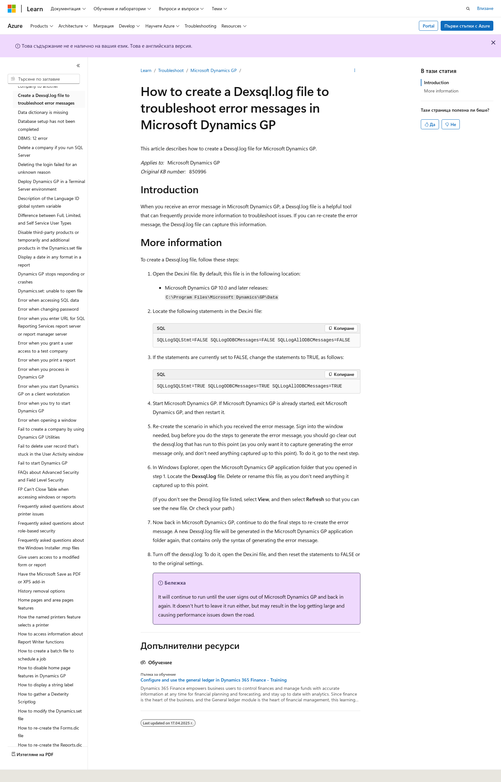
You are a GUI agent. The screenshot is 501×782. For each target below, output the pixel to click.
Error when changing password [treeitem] (48, 309)
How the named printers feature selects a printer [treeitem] (49, 621)
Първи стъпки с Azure (467, 26)
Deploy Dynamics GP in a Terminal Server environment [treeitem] (51, 185)
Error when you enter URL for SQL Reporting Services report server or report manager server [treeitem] (51, 326)
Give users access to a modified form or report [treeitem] (48, 561)
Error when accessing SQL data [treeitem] (48, 300)
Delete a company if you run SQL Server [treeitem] (50, 151)
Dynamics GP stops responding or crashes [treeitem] (51, 278)
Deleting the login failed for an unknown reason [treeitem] (47, 168)
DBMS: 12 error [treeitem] (33, 138)
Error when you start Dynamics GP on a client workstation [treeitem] (48, 390)
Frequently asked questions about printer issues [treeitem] (51, 510)
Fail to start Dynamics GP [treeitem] (42, 463)
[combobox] (44, 79)
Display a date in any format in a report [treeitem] (49, 261)
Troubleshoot (171, 70)
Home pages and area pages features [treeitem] (45, 604)
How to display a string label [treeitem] (45, 685)
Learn (146, 70)
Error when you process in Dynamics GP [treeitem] (43, 373)
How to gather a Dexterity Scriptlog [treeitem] (43, 698)
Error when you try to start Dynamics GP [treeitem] (44, 407)
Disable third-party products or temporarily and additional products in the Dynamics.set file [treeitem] (50, 240)
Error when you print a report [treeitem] (46, 360)
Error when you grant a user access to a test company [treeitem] (45, 347)
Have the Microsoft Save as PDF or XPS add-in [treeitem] (49, 578)
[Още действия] (354, 71)
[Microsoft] (12, 8)
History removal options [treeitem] (41, 591)
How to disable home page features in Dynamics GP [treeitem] (44, 672)
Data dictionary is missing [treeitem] (43, 112)
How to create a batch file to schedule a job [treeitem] (46, 655)
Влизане (485, 8)
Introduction (436, 82)
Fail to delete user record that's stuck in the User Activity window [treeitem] (50, 450)
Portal (429, 26)
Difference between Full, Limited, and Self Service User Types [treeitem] (49, 219)
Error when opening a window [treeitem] (47, 420)
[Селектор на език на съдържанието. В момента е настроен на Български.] (25, 773)
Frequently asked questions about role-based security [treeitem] (51, 527)
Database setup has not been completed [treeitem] (46, 125)
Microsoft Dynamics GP (213, 70)
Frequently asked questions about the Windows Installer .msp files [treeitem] (51, 544)
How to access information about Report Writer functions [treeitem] (50, 638)
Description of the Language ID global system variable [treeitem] (48, 202)
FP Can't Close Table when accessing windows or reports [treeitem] (47, 493)
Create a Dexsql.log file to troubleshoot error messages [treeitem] (46, 99)
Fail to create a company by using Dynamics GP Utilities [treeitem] (51, 433)
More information (441, 91)
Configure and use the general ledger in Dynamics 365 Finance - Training (214, 680)
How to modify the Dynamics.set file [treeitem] (50, 715)
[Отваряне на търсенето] (468, 8)
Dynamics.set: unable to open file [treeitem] (50, 291)
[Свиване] (78, 65)
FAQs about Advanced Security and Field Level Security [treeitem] (48, 476)
